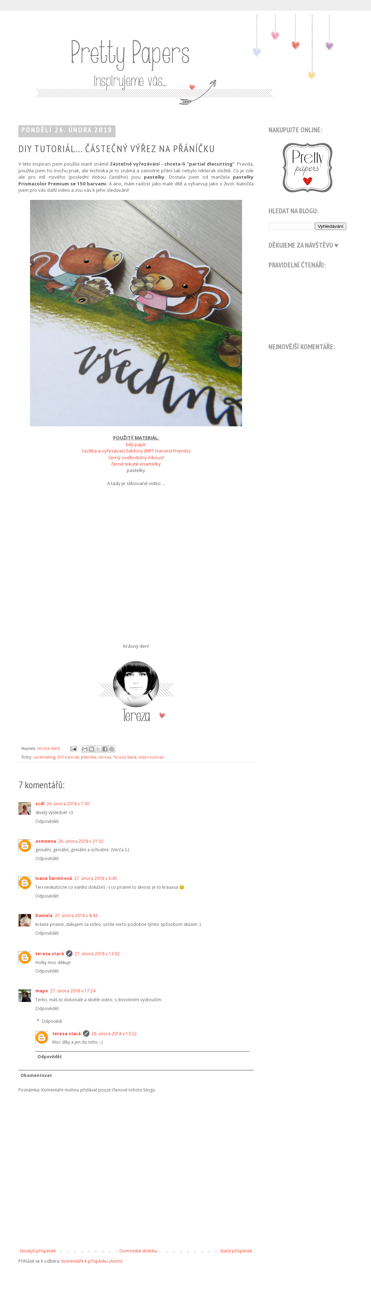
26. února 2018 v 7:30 (68, 804)
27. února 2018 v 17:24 (72, 991)
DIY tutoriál (68, 757)
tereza (105, 757)
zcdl (40, 804)
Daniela (44, 915)
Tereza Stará (124, 757)
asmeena (45, 841)
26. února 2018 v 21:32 (81, 841)
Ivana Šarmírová (53, 878)
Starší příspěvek (236, 1251)
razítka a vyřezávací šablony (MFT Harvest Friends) (136, 451)
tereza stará (49, 954)
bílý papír (136, 444)
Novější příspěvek (38, 1251)
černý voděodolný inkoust (136, 457)
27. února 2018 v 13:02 (97, 954)
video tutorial (151, 757)
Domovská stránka (138, 1251)
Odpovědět (47, 821)
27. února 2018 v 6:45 (95, 878)
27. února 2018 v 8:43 (76, 915)
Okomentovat (36, 1075)
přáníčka (88, 757)
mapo (41, 991)
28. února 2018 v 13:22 (114, 1034)
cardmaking (44, 757)
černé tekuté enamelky (136, 464)
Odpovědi (52, 1021)
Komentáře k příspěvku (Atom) (91, 1261)
